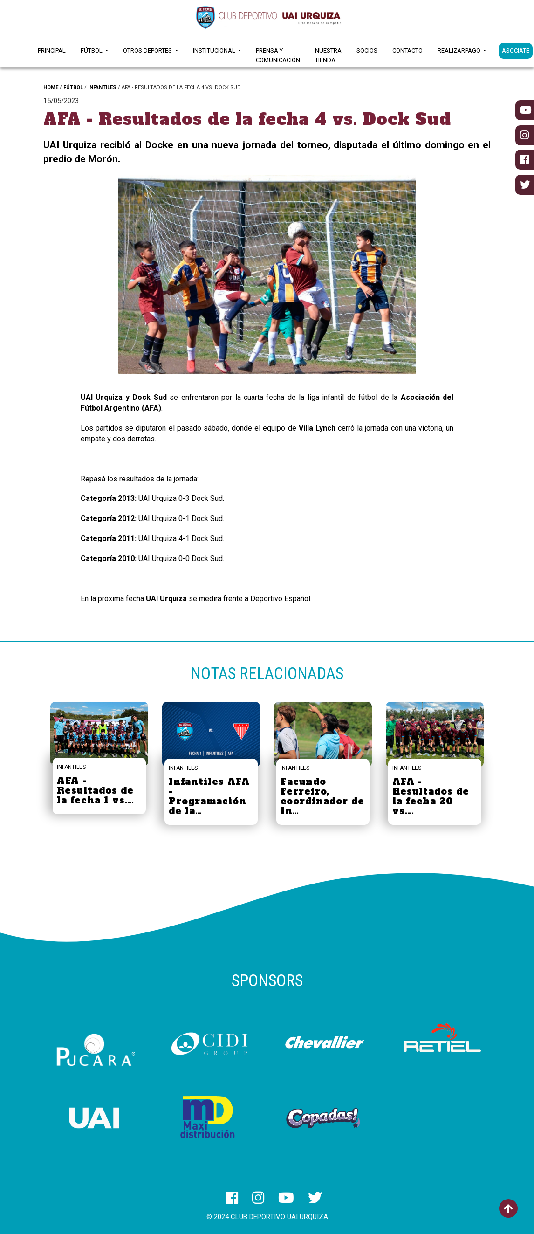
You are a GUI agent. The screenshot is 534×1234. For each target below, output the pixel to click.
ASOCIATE (515, 50)
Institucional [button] (215, 50)
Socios (366, 50)
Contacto (407, 50)
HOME (50, 87)
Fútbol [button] (92, 50)
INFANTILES (102, 87)
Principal (52, 50)
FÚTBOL (73, 87)
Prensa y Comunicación (278, 55)
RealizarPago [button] (460, 50)
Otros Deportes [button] (148, 50)
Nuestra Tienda (328, 55)
